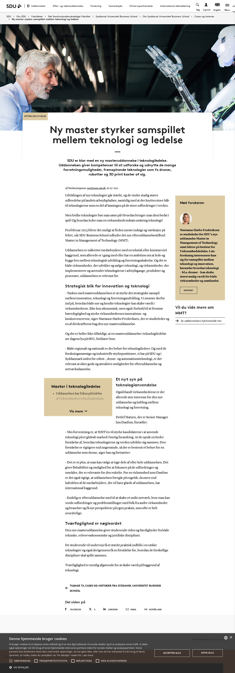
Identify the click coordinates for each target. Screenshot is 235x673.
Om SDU (21, 16)
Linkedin (110, 605)
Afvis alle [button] (207, 652)
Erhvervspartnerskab (141, 5)
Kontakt (188, 285)
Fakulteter (37, 16)
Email (131, 605)
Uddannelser (38, 5)
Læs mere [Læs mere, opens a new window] (88, 655)
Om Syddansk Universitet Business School (166, 16)
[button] (11, 661)
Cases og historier (204, 16)
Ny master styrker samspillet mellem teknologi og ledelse (45, 19)
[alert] (117, 653)
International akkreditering (175, 5)
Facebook (73, 605)
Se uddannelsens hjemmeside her (200, 316)
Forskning (96, 5)
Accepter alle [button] (172, 652)
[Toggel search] (197, 6)
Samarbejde (115, 5)
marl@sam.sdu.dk (96, 184)
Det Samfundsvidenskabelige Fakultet (69, 16)
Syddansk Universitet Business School (116, 16)
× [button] (230, 637)
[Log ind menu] (206, 6)
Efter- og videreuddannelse (68, 5)
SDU (8, 16)
